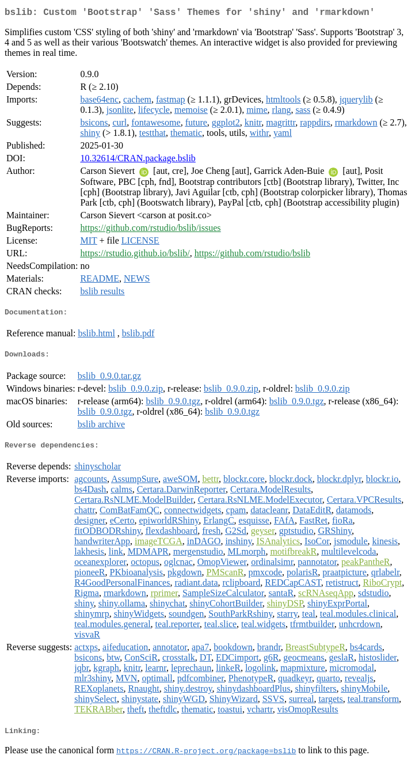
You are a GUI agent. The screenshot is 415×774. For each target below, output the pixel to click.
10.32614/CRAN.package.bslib (137, 160)
